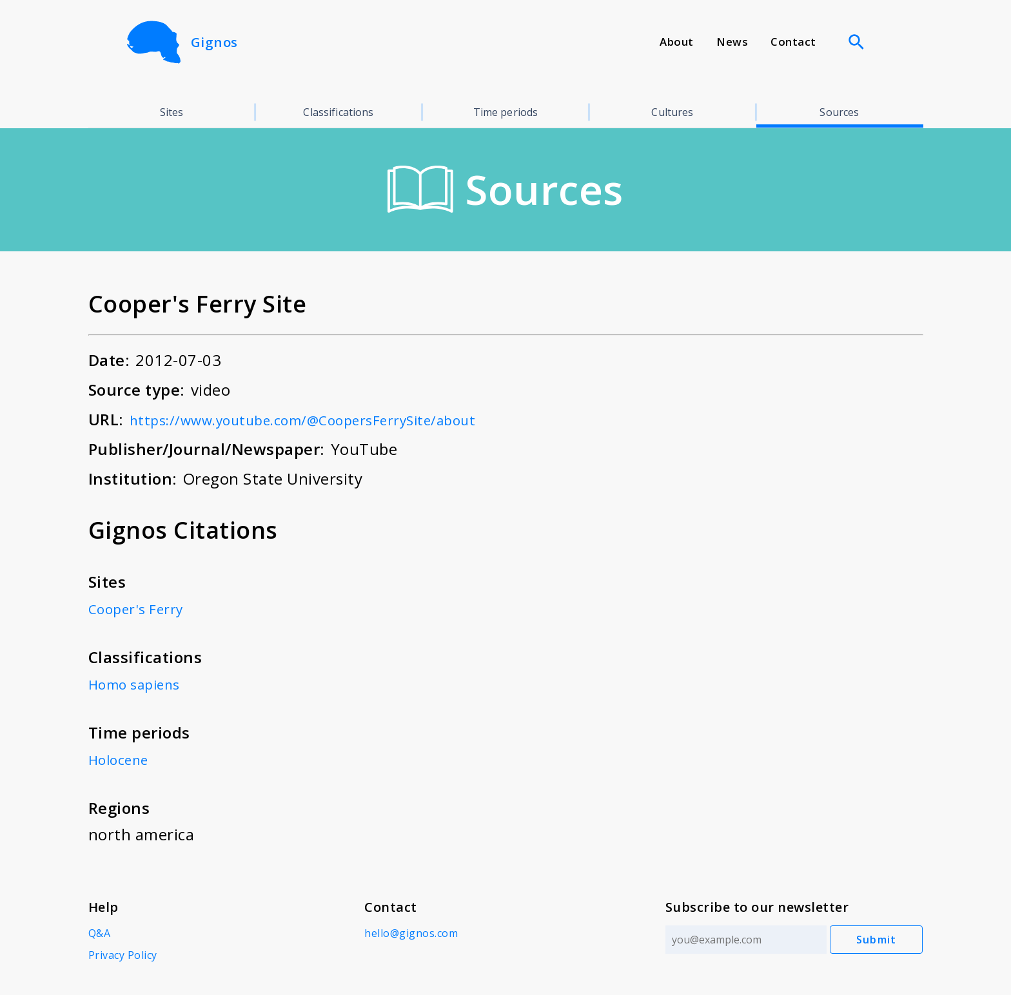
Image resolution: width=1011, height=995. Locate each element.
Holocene (122, 758)
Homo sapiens (140, 683)
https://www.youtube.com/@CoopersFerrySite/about (328, 419)
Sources (839, 112)
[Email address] (741, 939)
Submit (876, 939)
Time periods (505, 112)
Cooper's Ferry (141, 608)
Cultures (672, 112)
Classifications (338, 112)
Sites (172, 112)
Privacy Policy (122, 955)
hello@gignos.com (409, 933)
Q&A (99, 933)
